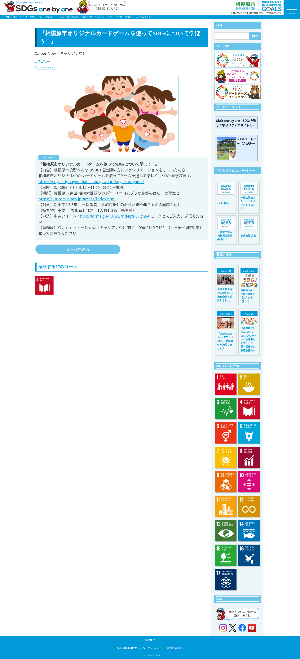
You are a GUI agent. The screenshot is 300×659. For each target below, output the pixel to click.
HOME (7, 17)
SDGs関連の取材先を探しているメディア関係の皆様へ (150, 648)
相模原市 (150, 640)
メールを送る (77, 249)
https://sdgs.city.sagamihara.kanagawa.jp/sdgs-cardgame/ (91, 181)
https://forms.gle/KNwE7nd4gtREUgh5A (113, 216)
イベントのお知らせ (68, 17)
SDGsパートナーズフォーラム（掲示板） (34, 17)
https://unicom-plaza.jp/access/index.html (77, 198)
